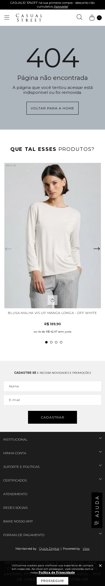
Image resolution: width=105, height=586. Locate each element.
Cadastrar (52, 417)
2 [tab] (51, 342)
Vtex (86, 548)
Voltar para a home (52, 108)
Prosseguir (52, 580)
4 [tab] (61, 342)
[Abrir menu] (6, 18)
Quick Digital (49, 548)
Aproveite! (61, 6)
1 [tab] (46, 342)
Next (97, 249)
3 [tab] (56, 342)
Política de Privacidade (57, 572)
